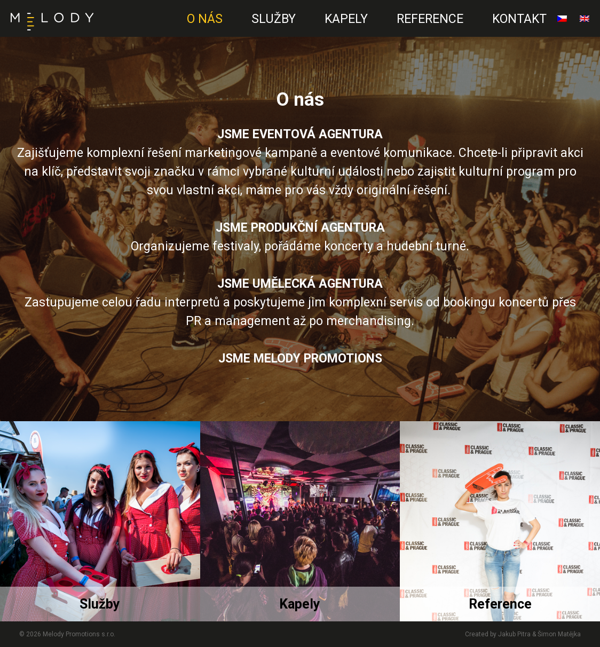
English (584, 22)
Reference (430, 19)
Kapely (346, 19)
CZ (163, 29)
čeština (562, 22)
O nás (205, 19)
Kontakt (519, 19)
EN (160, 29)
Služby (273, 19)
